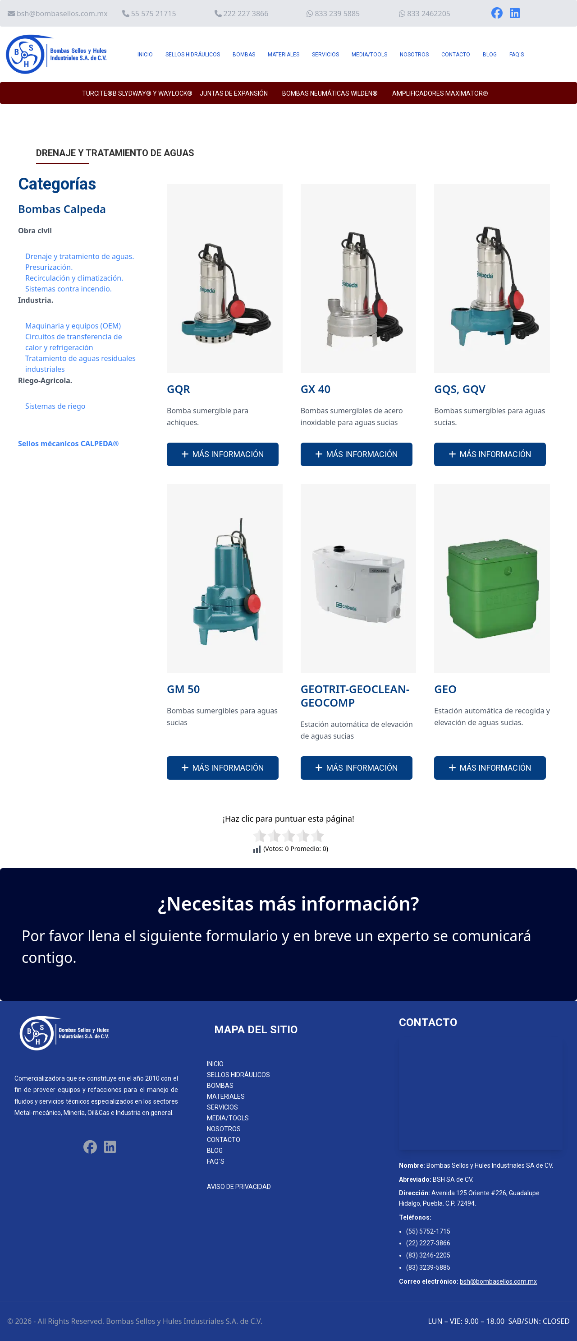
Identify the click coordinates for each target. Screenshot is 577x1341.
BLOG (490, 54)
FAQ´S (215, 1161)
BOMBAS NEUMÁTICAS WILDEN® (330, 93)
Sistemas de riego (55, 406)
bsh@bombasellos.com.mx (62, 13)
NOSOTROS (414, 54)
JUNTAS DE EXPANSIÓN (234, 93)
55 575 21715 (153, 13)
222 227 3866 (246, 13)
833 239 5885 (337, 13)
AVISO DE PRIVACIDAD (239, 1186)
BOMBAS (244, 54)
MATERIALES (283, 54)
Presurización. (49, 267)
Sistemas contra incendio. (68, 289)
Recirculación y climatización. (74, 278)
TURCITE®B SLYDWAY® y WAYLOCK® (137, 93)
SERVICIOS (325, 54)
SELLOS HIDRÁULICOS (192, 54)
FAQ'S (516, 54)
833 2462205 (428, 13)
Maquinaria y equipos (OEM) (73, 326)
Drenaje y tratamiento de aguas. (79, 256)
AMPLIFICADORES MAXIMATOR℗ (440, 93)
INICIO (145, 54)
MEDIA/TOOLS (369, 54)
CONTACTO (455, 54)
